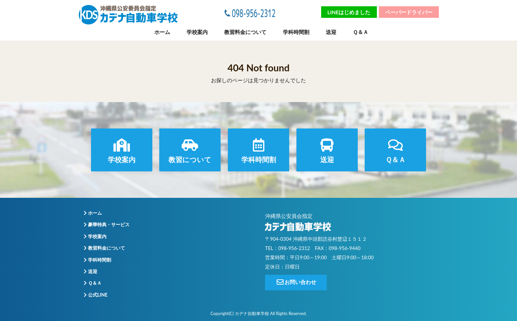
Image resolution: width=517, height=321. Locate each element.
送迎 (331, 32)
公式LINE (94, 295)
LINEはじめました (349, 12)
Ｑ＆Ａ (360, 32)
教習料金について (245, 32)
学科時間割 (296, 32)
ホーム (162, 32)
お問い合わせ (296, 282)
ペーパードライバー (409, 12)
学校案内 (197, 32)
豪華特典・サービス (106, 225)
